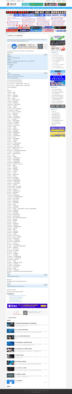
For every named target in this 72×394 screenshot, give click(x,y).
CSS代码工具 (54, 111)
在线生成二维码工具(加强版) (56, 123)
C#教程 (8, 9)
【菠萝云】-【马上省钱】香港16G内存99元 (14, 18)
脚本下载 (29, 7)
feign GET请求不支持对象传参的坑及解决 (58, 95)
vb (10, 9)
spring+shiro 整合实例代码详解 (56, 89)
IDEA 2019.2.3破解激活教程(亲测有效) (58, 67)
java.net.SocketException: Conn (56, 66)
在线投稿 (47, 390)
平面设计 (58, 7)
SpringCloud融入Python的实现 (20, 367)
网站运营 (53, 7)
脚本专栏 (23, 7)
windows (11, 317)
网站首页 (8, 7)
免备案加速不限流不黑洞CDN (41, 18)
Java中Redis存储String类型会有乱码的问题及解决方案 (60, 92)
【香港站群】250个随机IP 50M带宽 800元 (28, 21)
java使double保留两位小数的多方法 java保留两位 (59, 57)
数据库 (34, 7)
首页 (10, 32)
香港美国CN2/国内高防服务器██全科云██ (13, 25)
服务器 (38, 7)
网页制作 (13, 7)
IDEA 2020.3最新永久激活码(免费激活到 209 (59, 64)
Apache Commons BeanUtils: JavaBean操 (58, 101)
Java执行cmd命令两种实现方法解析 (15, 298)
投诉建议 (43, 390)
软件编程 (13, 32)
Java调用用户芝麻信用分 (19, 355)
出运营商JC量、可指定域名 (11, 17)
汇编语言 (46, 9)
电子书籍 (42, 7)
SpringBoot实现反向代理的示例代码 (21, 329)
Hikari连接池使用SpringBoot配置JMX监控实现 (23, 348)
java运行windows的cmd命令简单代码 (15, 297)
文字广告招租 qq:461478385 (26, 17)
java (29, 9)
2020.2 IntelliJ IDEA (55, 63)
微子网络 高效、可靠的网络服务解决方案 (43, 22)
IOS (34, 9)
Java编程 (19, 9)
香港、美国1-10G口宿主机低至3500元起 (43, 21)
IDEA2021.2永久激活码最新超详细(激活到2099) (59, 58)
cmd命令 (15, 317)
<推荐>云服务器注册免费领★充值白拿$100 (58, 17)
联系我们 (32, 390)
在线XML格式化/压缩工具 (56, 114)
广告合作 (28, 390)
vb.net (13, 9)
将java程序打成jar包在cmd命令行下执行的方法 (17, 295)
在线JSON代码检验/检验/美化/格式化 (57, 120)
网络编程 (18, 7)
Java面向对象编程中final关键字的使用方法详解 (23, 342)
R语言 (49, 9)
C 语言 (16, 9)
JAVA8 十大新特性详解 (55, 61)
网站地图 (39, 390)
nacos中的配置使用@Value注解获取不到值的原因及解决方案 (61, 98)
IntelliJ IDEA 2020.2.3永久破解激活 (57, 55)
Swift (37, 9)
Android (32, 9)
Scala (39, 9)
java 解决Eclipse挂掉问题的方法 (56, 99)
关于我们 (24, 390)
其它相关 (52, 9)
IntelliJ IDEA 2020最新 (55, 54)
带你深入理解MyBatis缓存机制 (20, 361)
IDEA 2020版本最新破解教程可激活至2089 (58, 60)
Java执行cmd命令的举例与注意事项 (15, 301)
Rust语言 (26, 9)
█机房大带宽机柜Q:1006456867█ (57, 18)
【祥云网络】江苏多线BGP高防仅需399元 (58, 22)
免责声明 (36, 390)
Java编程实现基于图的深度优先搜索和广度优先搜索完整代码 (26, 323)
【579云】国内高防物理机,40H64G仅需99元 (14, 21)
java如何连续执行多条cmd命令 (14, 300)
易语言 (42, 9)
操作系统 (48, 7)
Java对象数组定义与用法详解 (20, 374)
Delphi (22, 9)
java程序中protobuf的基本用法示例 (57, 102)
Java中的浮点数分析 (18, 380)
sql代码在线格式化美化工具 (56, 117)
